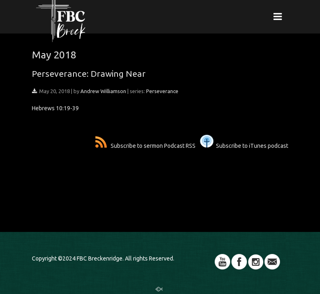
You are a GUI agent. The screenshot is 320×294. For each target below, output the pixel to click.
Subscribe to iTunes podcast (244, 146)
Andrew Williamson (103, 91)
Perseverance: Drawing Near (89, 73)
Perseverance (162, 91)
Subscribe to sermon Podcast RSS (145, 146)
